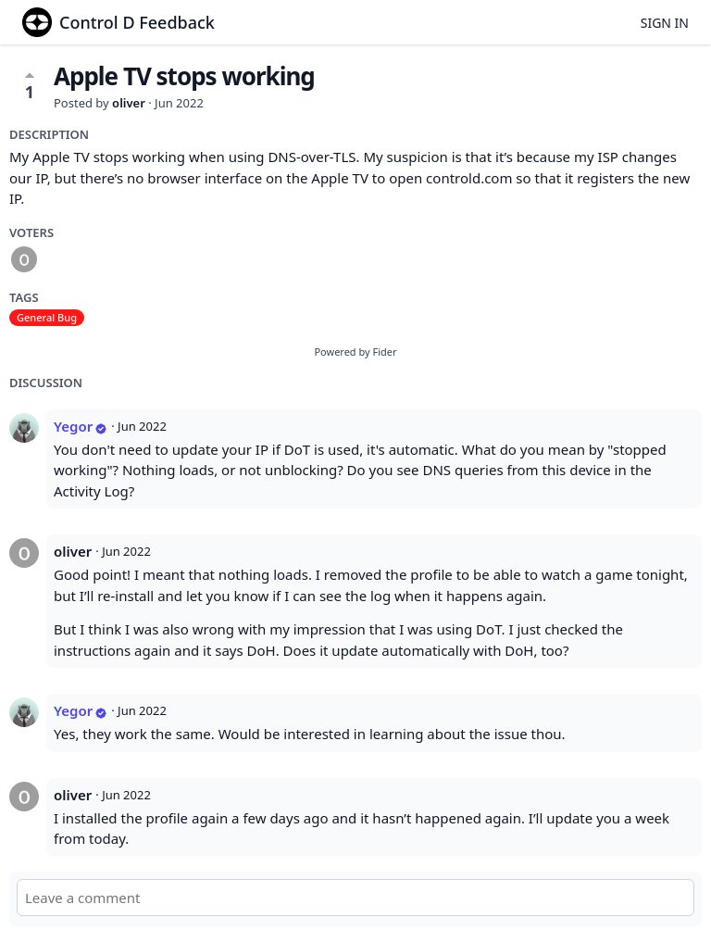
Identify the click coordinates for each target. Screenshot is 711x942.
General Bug (47, 317)
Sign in (665, 22)
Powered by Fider (355, 351)
